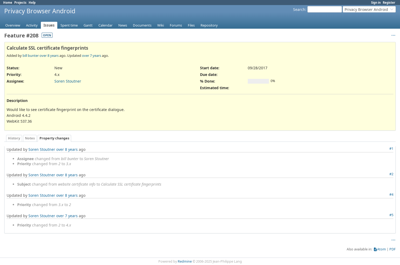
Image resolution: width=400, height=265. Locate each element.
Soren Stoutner (67, 81)
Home (7, 3)
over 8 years (49, 55)
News (122, 25)
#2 (391, 174)
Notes (30, 138)
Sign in (376, 3)
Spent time (69, 25)
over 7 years (91, 55)
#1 (391, 148)
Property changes (54, 138)
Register (389, 3)
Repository (209, 25)
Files (191, 25)
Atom (381, 249)
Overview (12, 25)
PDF (392, 249)
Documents (142, 25)
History (14, 138)
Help (32, 3)
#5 (391, 215)
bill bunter (31, 55)
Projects (20, 3)
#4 (391, 194)
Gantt (88, 25)
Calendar (105, 25)
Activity (32, 25)
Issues (49, 25)
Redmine (185, 261)
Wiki (160, 25)
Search (299, 9)
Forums (176, 25)
